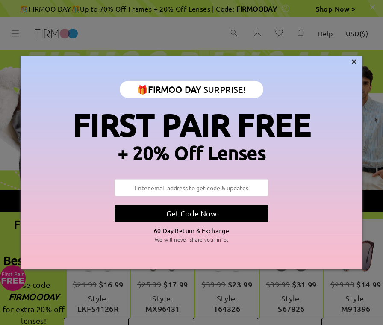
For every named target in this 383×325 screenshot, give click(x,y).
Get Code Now (191, 213)
